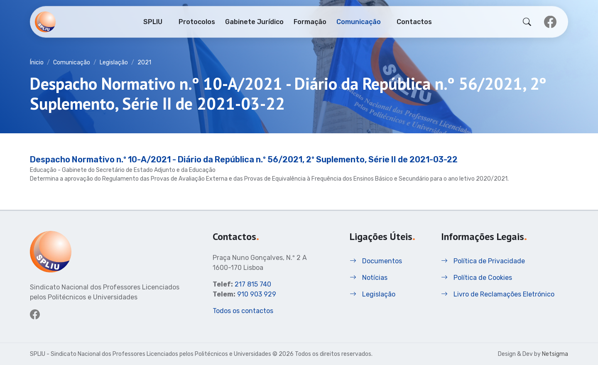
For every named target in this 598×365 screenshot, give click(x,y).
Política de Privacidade (483, 261)
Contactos (414, 21)
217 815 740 (253, 284)
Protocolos (197, 21)
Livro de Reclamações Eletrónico (497, 294)
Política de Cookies (476, 278)
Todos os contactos (243, 311)
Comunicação (358, 21)
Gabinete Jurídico (254, 21)
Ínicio (37, 62)
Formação (310, 21)
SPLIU (152, 21)
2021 (144, 62)
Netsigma (555, 354)
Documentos (376, 261)
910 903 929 (256, 294)
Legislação (114, 62)
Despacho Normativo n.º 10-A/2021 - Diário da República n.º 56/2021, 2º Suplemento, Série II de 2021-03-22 (244, 159)
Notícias (368, 278)
